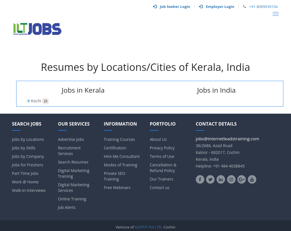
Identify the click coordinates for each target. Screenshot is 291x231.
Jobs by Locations (28, 139)
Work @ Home (25, 182)
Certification (115, 148)
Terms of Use (162, 156)
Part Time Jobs (25, 173)
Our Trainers (161, 179)
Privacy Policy (162, 148)
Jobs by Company (28, 156)
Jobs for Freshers (27, 165)
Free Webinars (117, 187)
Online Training (72, 199)
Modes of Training (120, 165)
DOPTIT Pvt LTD (148, 227)
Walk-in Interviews (29, 190)
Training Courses (119, 139)
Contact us (159, 187)
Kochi (36, 100)
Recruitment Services (69, 150)
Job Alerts (67, 207)
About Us (158, 139)
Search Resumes (73, 162)
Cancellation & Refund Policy (163, 167)
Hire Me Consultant (122, 156)
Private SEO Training (114, 176)
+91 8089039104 (263, 6)
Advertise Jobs (71, 139)
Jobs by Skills (24, 148)
